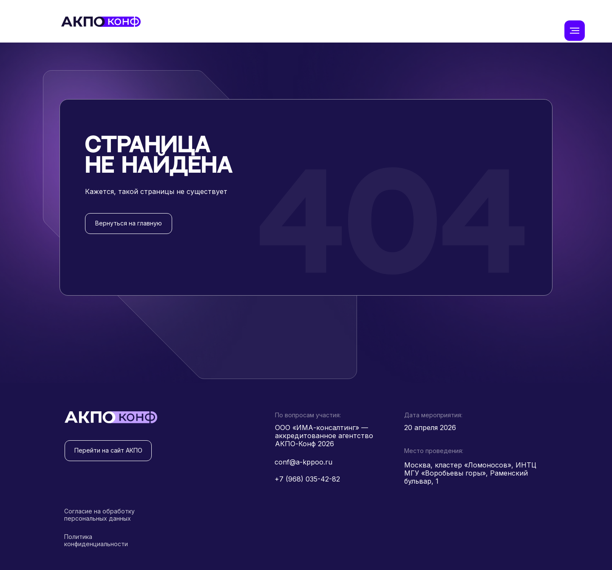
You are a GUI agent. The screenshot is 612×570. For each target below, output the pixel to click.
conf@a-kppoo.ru (303, 462)
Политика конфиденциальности (96, 540)
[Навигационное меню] (574, 31)
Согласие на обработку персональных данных (99, 514)
